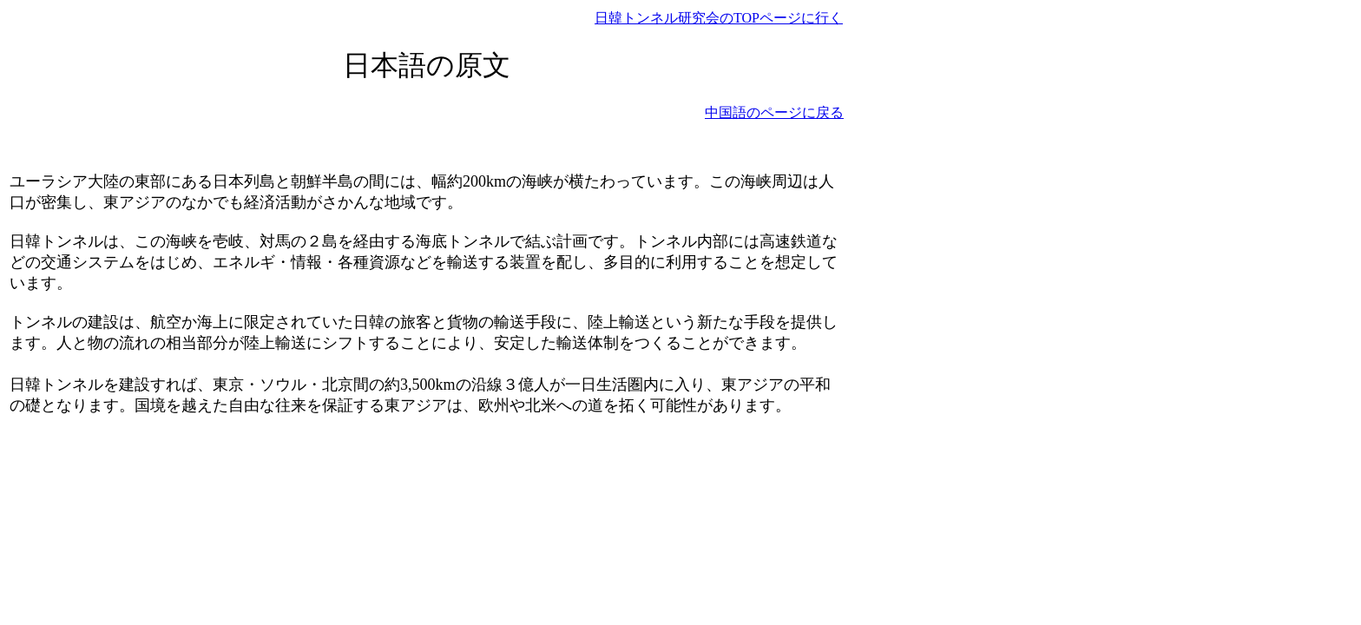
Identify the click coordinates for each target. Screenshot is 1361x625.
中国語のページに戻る (774, 112)
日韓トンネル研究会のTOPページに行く (719, 17)
